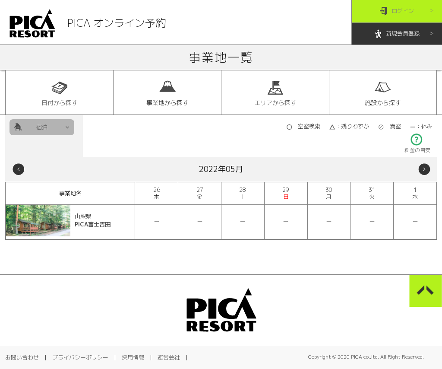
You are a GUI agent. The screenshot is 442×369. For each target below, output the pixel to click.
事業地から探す (167, 93)
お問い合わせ (22, 357)
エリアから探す (275, 93)
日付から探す (59, 93)
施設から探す (383, 93)
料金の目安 (417, 147)
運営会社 (169, 357)
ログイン (397, 11)
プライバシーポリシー (80, 357)
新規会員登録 (397, 33)
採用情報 (133, 357)
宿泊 (41, 127)
